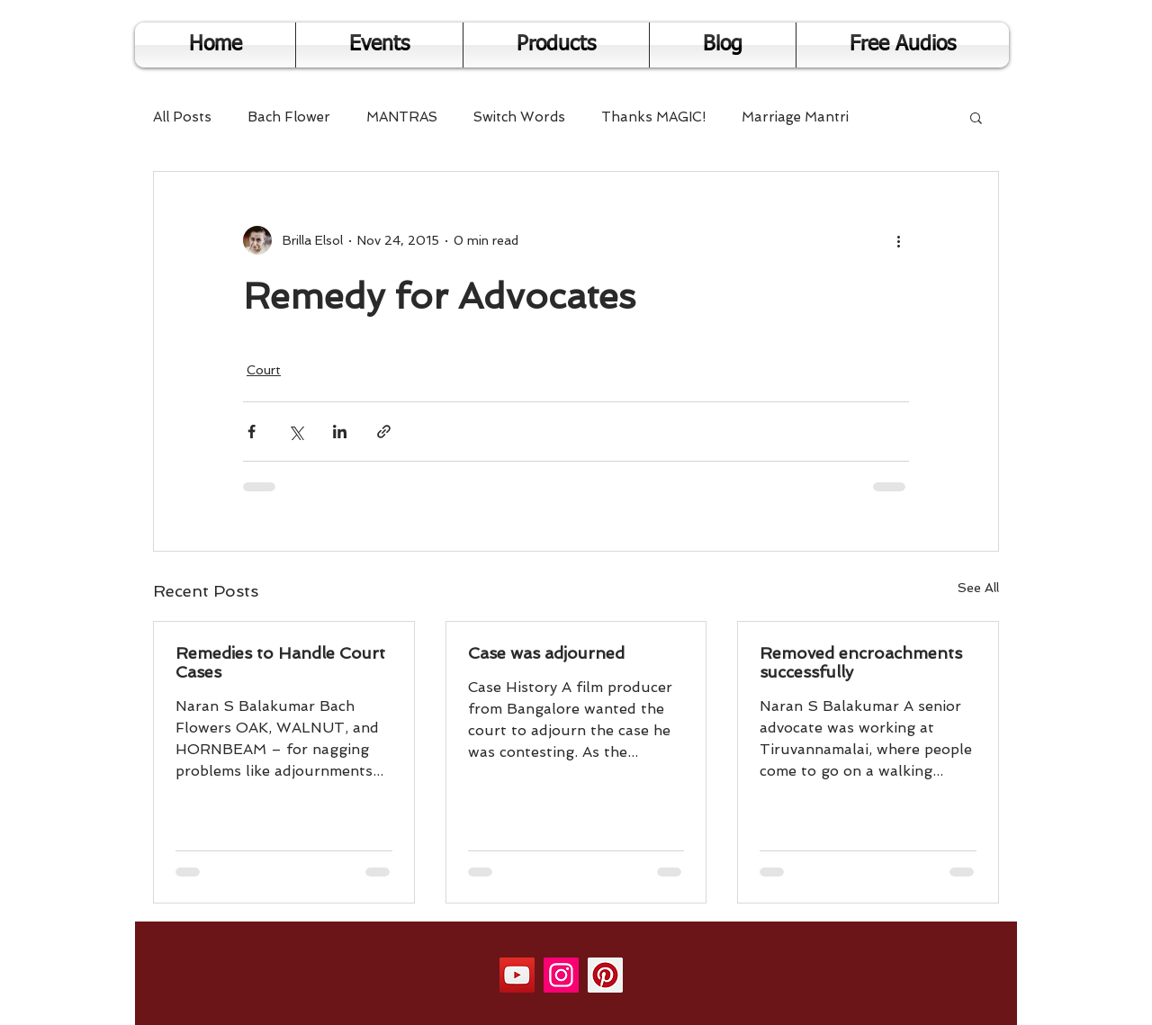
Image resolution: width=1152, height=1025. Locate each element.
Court (264, 370)
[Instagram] (561, 975)
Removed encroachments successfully (861, 662)
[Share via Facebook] (251, 431)
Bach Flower (289, 117)
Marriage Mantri (795, 117)
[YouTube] (517, 975)
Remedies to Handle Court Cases (280, 662)
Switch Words (519, 117)
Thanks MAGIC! (653, 117)
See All (978, 587)
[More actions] (898, 240)
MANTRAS (401, 117)
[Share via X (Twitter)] (295, 431)
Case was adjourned (546, 652)
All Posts (182, 117)
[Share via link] (383, 431)
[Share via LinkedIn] (339, 431)
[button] (976, 117)
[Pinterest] (605, 975)
